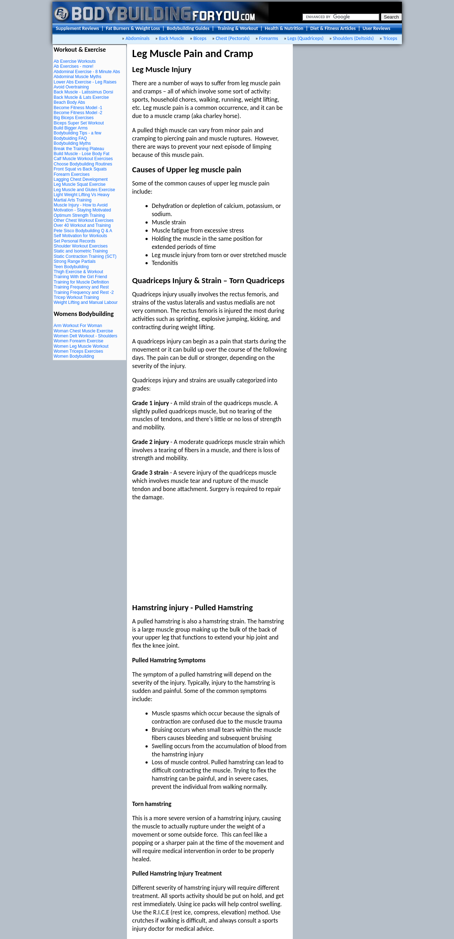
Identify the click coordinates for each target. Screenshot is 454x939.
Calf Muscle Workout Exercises (83, 158)
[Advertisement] (185, 552)
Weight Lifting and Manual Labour (86, 302)
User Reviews (377, 28)
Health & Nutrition (284, 28)
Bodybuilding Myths (72, 143)
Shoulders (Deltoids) (353, 38)
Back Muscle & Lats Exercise (81, 97)
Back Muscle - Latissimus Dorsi (83, 92)
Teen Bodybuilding (71, 266)
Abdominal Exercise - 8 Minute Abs (87, 71)
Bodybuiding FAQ (70, 138)
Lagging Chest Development (81, 179)
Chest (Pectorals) (233, 38)
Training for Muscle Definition (81, 282)
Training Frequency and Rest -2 (84, 292)
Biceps (199, 38)
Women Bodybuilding (74, 356)
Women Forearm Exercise (78, 340)
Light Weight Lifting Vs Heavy (82, 194)
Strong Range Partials (75, 261)
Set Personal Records (75, 241)
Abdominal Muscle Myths (77, 76)
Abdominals (138, 38)
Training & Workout (238, 28)
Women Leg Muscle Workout (81, 346)
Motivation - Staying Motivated (82, 210)
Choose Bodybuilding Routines (83, 164)
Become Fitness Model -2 (78, 112)
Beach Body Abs (69, 102)
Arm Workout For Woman (78, 325)
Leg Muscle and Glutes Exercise (84, 189)
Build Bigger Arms (71, 128)
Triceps (390, 38)
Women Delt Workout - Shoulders (85, 335)
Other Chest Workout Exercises (84, 220)
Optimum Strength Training (79, 215)
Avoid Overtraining (71, 87)
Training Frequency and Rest (81, 287)
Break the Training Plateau (79, 148)
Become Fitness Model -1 (78, 107)
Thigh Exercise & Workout (78, 271)
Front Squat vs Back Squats (80, 169)
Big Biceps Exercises (74, 117)
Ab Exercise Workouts (75, 61)
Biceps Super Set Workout (79, 123)
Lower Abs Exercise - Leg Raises (85, 82)
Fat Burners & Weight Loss (133, 28)
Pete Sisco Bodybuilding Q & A (83, 230)
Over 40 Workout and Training (82, 225)
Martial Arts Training (73, 200)
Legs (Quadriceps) (305, 38)
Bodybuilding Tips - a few (77, 133)
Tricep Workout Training (76, 297)
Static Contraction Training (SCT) (85, 256)
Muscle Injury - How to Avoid (81, 205)
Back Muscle (173, 38)
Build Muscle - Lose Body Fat (81, 153)
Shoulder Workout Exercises (81, 246)
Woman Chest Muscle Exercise (83, 330)
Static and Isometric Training (81, 251)
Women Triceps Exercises (78, 351)
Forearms (268, 38)
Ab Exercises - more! (73, 66)
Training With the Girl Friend (80, 276)
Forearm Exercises (72, 174)
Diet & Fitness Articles (333, 28)
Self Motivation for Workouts (80, 235)
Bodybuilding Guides (188, 28)
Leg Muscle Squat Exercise (80, 184)
